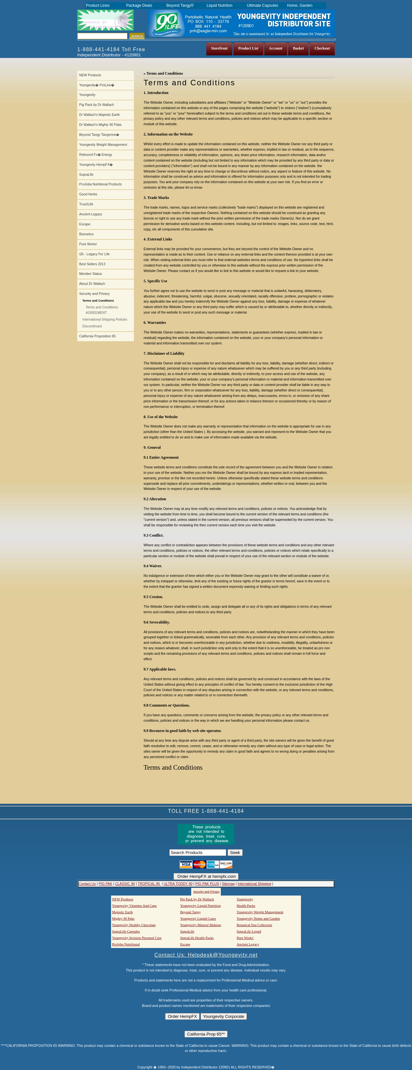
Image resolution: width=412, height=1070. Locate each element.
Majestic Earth (122, 912)
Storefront (219, 48)
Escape (84, 224)
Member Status (90, 274)
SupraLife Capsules (126, 931)
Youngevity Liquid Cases (198, 918)
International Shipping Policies (104, 319)
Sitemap (228, 884)
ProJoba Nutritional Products (100, 184)
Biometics (86, 234)
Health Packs (246, 905)
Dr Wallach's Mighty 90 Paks (100, 125)
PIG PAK (105, 884)
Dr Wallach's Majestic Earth (99, 115)
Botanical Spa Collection (254, 925)
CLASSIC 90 (125, 884)
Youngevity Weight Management (103, 144)
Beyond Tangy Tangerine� (99, 134)
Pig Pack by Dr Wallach (96, 105)
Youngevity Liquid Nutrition (200, 905)
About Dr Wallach (92, 284)
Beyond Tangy (190, 912)
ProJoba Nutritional (126, 944)
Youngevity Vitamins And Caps (134, 905)
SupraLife (86, 174)
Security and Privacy (94, 294)
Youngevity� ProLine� (96, 85)
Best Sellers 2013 (92, 264)
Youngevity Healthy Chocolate (134, 925)
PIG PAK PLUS (207, 884)
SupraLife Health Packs (197, 938)
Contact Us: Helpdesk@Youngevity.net (206, 955)
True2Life (86, 204)
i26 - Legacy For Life (94, 254)
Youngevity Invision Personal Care (137, 938)
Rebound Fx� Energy (95, 154)
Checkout (322, 48)
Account (276, 48)
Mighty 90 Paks (123, 918)
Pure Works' (88, 244)
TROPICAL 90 (149, 884)
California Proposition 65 (97, 336)
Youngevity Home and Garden (258, 918)
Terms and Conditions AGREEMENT (102, 309)
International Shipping (254, 884)
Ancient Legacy (90, 214)
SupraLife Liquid (249, 931)
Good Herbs (88, 194)
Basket (298, 48)
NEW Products (90, 75)
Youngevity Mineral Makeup (200, 925)
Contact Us (87, 884)
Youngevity (87, 95)
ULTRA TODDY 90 (178, 884)
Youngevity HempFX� (96, 164)
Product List (248, 48)
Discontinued (92, 326)
